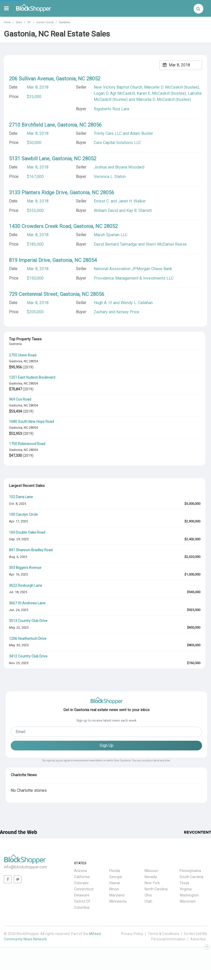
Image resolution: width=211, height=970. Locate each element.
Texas (184, 883)
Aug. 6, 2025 (18, 557)
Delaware (81, 895)
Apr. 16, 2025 (18, 574)
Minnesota (117, 901)
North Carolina (156, 889)
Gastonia (15, 361)
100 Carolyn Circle (23, 514)
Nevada (151, 877)
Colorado (81, 883)
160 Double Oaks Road (27, 532)
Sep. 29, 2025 (19, 539)
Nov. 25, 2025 (18, 663)
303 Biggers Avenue (25, 568)
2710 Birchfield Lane (32, 125)
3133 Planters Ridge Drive (38, 192)
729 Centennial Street (33, 294)
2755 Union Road (22, 355)
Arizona (80, 871)
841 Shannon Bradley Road (31, 550)
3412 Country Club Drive (28, 656)
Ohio (148, 895)
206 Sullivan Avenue (31, 79)
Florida (114, 871)
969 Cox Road (20, 399)
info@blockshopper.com (25, 867)
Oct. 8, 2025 (17, 504)
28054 (33, 361)
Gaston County (45, 22)
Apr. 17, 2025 (18, 521)
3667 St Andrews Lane (27, 603)
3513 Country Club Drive (28, 621)
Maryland (116, 895)
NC (29, 22)
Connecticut (83, 889)
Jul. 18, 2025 (18, 592)
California (82, 877)
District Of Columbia (82, 904)
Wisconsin (188, 901)
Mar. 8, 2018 (38, 87)
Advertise (198, 939)
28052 (93, 79)
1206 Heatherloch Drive (27, 639)
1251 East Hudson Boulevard (32, 377)
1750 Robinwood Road (27, 444)
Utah (148, 901)
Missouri (151, 871)
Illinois (114, 889)
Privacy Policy (132, 934)
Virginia (186, 889)
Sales (19, 22)
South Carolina (191, 877)
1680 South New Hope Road (31, 422)
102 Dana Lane (21, 497)
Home (7, 22)
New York (152, 883)
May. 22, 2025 (19, 627)
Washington (189, 895)
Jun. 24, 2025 (18, 610)
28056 (95, 125)
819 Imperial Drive (29, 260)
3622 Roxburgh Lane (25, 585)
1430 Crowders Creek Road (40, 226)
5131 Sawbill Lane (29, 158)
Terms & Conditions (163, 934)
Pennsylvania (190, 871)
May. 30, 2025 (19, 645)
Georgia (115, 877)
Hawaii (114, 883)
